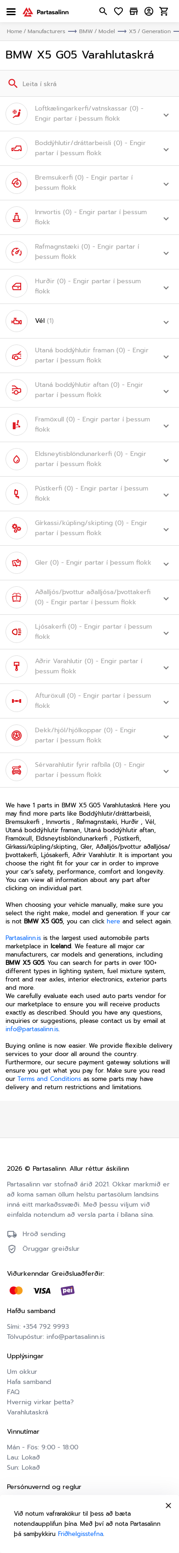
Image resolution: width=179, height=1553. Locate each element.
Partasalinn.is (23, 938)
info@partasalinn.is (32, 1029)
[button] (89, 114)
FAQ (13, 1392)
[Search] (12, 83)
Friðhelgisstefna (80, 1534)
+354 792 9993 (46, 1326)
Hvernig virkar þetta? (40, 1402)
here (113, 921)
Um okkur (22, 1372)
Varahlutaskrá (27, 1412)
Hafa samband (29, 1382)
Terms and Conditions (49, 1078)
